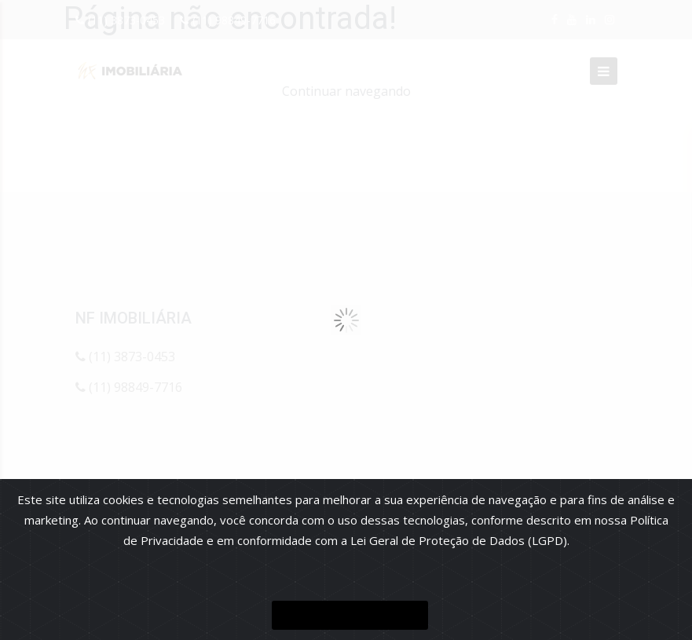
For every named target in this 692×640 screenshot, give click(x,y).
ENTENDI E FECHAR (350, 616)
